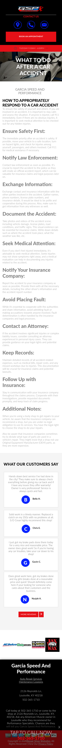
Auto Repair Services (31, 678)
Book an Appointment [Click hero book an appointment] (31, 36)
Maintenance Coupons (31, 681)
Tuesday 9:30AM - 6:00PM (31, 48)
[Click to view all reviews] (31, 617)
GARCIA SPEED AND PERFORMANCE (30, 91)
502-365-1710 (31, 699)
